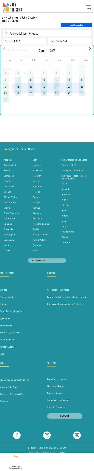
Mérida (36, 181)
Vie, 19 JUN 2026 (13, 41)
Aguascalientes (11, 165)
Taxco (64, 183)
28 (56, 93)
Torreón (65, 215)
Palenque (37, 213)
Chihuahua (9, 186)
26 (31, 93)
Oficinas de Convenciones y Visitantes (65, 304)
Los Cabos (37, 165)
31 (6, 100)
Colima (7, 207)
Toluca (64, 210)
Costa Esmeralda (11, 213)
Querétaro (37, 245)
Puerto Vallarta (39, 239)
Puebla (36, 229)
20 (44, 86)
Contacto (4, 401)
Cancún (7, 181)
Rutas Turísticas (7, 339)
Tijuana (64, 205)
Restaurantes (6, 325)
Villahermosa (67, 231)
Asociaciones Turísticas (58, 289)
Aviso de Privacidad (56, 407)
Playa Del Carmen (41, 223)
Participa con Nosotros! (58, 379)
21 (56, 86)
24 (5, 93)
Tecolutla (65, 189)
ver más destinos (47, 260)
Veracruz (65, 226)
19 (31, 86)
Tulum (64, 221)
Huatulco (8, 245)
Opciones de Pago (8, 387)
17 (6, 86)
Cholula (7, 191)
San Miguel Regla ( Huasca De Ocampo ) (73, 177)
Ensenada (8, 229)
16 (82, 80)
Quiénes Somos (54, 393)
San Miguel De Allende (72, 170)
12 (31, 80)
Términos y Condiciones (58, 400)
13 (44, 80)
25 (18, 93)
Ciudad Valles (10, 202)
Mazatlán (37, 175)
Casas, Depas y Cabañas (11, 311)
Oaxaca (36, 197)
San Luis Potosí (68, 165)
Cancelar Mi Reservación (11, 394)
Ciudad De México (12, 197)
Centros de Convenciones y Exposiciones (66, 297)
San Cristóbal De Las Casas (74, 159)
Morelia (36, 191)
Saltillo (36, 250)
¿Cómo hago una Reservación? (14, 379)
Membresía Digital (56, 386)
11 (18, 80)
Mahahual (37, 170)
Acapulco (8, 159)
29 (69, 93)
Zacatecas (66, 242)
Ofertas (3, 289)
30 (82, 93)
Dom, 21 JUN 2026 (59, 41)
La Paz (7, 250)
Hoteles (3, 304)
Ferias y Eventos (7, 346)
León (35, 159)
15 (69, 80)
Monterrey (38, 186)
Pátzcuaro (37, 218)
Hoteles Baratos (7, 297)
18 (18, 86)
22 (69, 86)
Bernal (7, 170)
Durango (8, 223)
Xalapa (64, 237)
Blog (2, 353)
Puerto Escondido (41, 234)
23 (82, 86)
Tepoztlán (66, 194)
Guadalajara (9, 234)
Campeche (9, 175)
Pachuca (36, 207)
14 (56, 80)
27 (44, 93)
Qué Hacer (5, 318)
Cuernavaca (9, 218)
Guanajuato (9, 239)
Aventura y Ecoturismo (10, 332)
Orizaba (36, 202)
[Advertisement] (47, 119)
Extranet (64, 416)
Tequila (64, 199)
